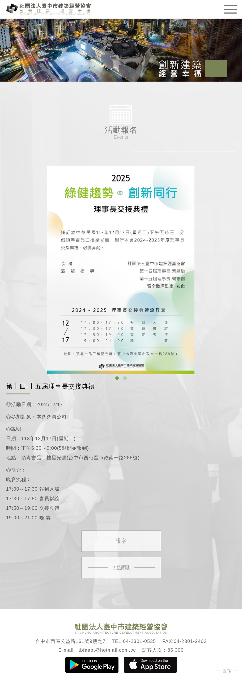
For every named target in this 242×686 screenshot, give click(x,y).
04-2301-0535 (139, 641)
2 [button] (125, 378)
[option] (121, 270)
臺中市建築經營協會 (48, 8)
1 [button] (117, 378)
